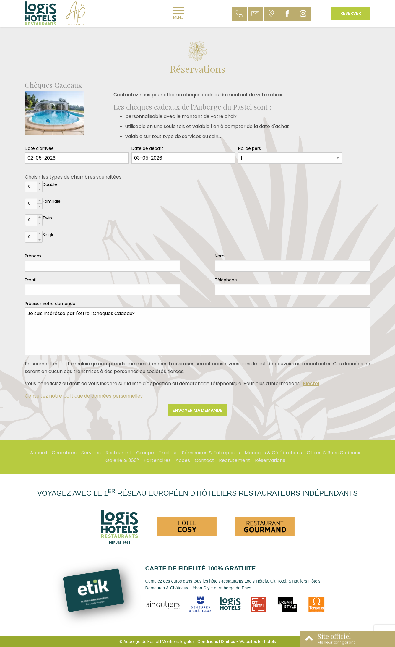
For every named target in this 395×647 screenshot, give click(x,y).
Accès (182, 460)
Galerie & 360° (122, 460)
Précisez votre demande (50, 304)
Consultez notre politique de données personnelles (84, 396)
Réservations (270, 460)
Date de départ (147, 148)
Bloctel (311, 383)
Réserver (350, 13)
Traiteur (168, 452)
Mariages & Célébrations (273, 452)
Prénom (33, 256)
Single (49, 235)
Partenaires (157, 460)
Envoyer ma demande (197, 410)
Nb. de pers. (250, 148)
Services (91, 452)
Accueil (38, 452)
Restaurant (118, 452)
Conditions (207, 641)
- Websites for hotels (248, 641)
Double (50, 184)
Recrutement (234, 460)
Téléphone (226, 280)
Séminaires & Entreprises (211, 452)
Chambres (64, 452)
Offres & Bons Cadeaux (333, 452)
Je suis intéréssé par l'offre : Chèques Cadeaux (197, 331)
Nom (220, 256)
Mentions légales (178, 641)
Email (30, 280)
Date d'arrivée (39, 148)
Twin (47, 218)
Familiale (52, 201)
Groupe (145, 452)
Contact (204, 460)
